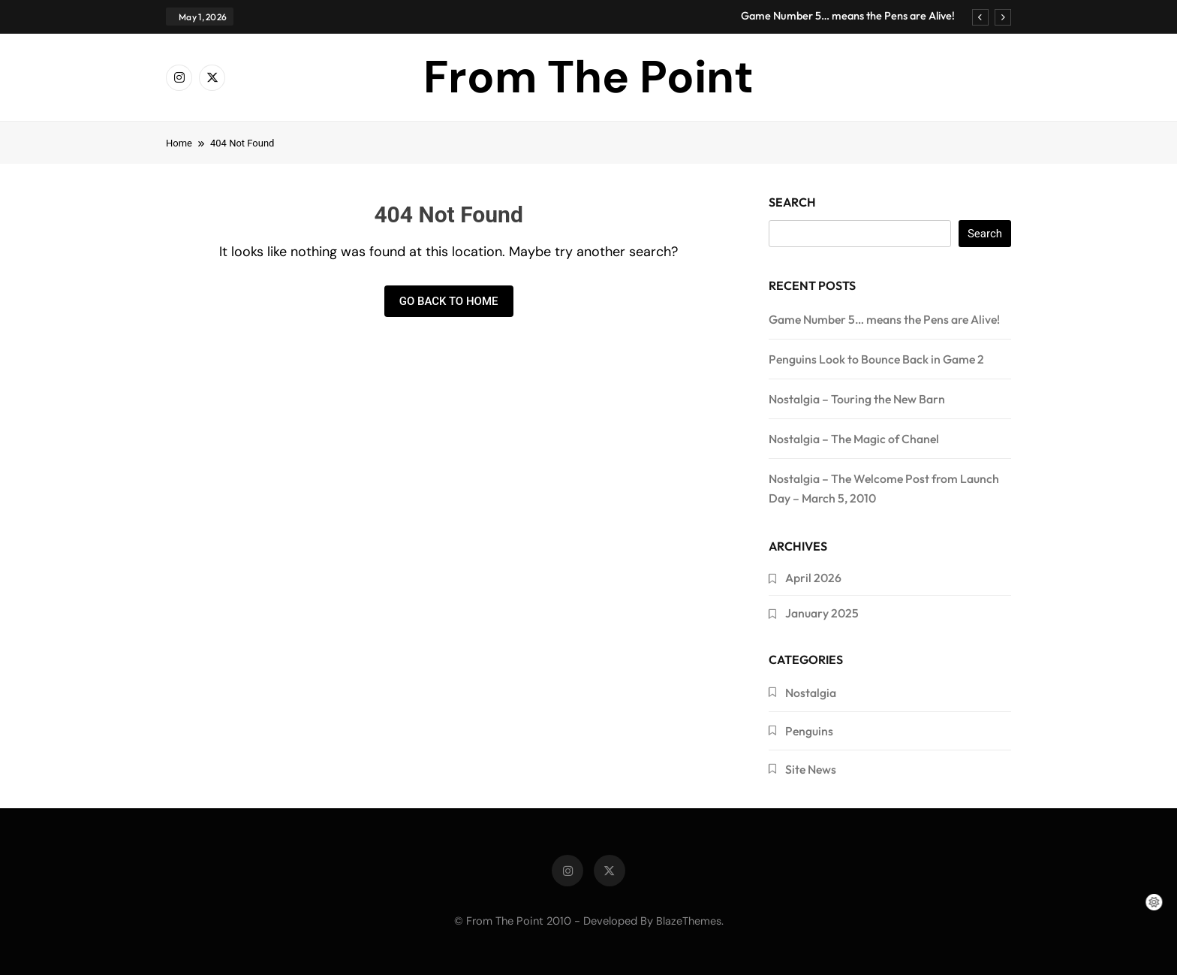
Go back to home (448, 301)
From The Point (588, 77)
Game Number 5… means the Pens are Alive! (848, 16)
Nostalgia (810, 692)
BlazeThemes (688, 921)
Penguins (809, 730)
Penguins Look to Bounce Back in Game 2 (876, 359)
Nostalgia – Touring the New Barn (857, 398)
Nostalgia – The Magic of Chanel (854, 438)
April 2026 (813, 577)
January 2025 (822, 612)
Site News (810, 769)
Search (792, 202)
